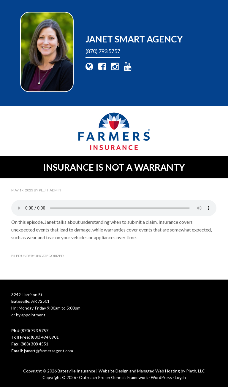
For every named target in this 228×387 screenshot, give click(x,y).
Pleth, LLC (195, 370)
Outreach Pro (91, 377)
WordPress (161, 377)
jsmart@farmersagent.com (48, 350)
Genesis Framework (129, 377)
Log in (180, 377)
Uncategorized (49, 255)
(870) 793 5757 (103, 51)
